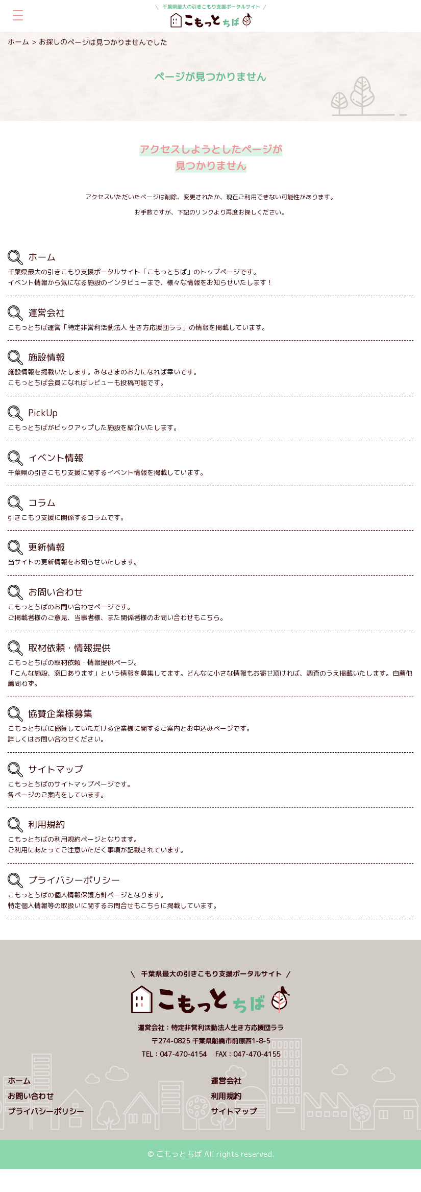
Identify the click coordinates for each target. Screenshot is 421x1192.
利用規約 (226, 1096)
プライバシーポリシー (46, 1111)
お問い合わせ (31, 1096)
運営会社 (226, 1081)
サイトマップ (234, 1111)
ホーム (18, 41)
